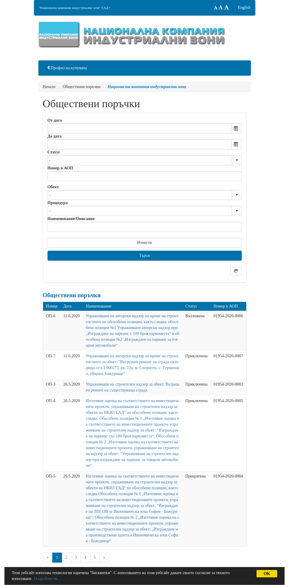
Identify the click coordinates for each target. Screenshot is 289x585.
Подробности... (47, 578)
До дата (55, 136)
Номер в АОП (60, 168)
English (244, 7)
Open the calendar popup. (236, 128)
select (236, 160)
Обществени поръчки (81, 87)
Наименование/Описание (71, 219)
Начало (49, 87)
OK (267, 573)
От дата (55, 120)
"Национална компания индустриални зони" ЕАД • (74, 7)
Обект (53, 187)
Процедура (58, 203)
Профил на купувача (67, 68)
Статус (54, 152)
